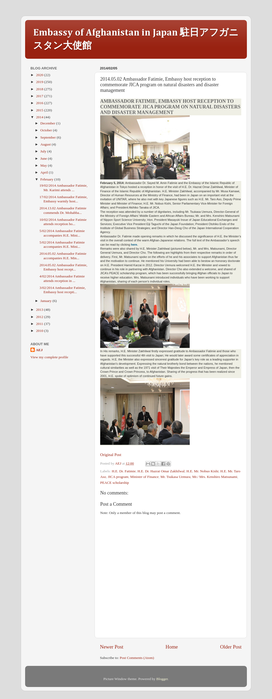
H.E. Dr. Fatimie (124, 471)
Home (172, 647)
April (44, 172)
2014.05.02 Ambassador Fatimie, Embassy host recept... (63, 267)
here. (134, 244)
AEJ (39, 350)
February (47, 179)
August (46, 144)
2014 (40, 117)
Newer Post (111, 647)
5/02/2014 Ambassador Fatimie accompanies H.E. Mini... (62, 233)
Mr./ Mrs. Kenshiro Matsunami (214, 477)
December (48, 123)
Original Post (110, 455)
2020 (40, 75)
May (44, 165)
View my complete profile (49, 357)
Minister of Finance (144, 477)
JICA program (118, 477)
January (46, 301)
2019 (40, 82)
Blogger (162, 679)
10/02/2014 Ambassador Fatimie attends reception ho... (63, 222)
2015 (40, 110)
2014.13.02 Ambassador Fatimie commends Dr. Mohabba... (63, 210)
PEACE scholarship (114, 483)
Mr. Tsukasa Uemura (175, 477)
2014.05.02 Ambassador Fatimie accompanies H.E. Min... (63, 256)
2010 (40, 331)
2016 (40, 103)
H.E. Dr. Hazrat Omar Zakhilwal (161, 471)
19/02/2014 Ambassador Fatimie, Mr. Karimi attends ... (64, 187)
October (46, 130)
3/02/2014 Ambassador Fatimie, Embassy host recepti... (63, 290)
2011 (40, 324)
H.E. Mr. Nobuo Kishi (202, 471)
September (48, 137)
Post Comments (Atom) (137, 658)
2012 (40, 317)
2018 (40, 89)
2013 (40, 310)
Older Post (231, 647)
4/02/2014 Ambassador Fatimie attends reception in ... (62, 278)
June (44, 158)
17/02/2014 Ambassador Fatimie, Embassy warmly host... (64, 199)
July (43, 151)
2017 (40, 96)
